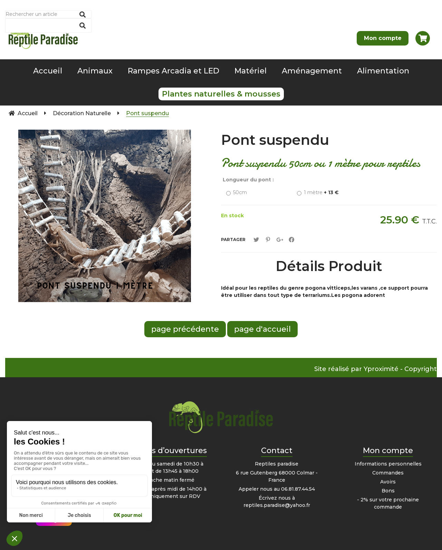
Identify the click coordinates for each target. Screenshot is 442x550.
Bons (388, 491)
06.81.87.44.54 (298, 489)
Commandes (388, 473)
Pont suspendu (275, 139)
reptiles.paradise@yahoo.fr (276, 505)
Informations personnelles (388, 464)
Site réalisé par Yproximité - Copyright (375, 369)
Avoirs (388, 482)
